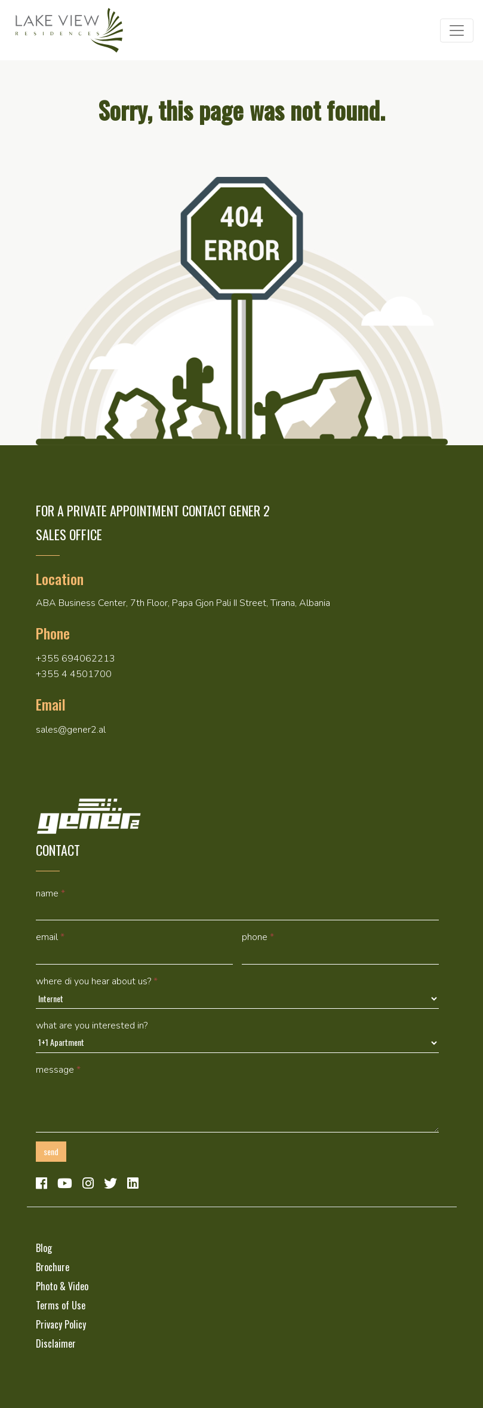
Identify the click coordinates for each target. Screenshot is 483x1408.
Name (50, 893)
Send (51, 1151)
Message (58, 1069)
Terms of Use (60, 1305)
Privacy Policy (61, 1324)
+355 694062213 (75, 658)
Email (50, 937)
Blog (44, 1248)
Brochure (52, 1267)
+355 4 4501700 (74, 674)
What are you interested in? (91, 1025)
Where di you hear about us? (97, 981)
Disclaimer (56, 1343)
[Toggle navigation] (456, 30)
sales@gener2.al (71, 729)
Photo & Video (62, 1286)
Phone (258, 937)
